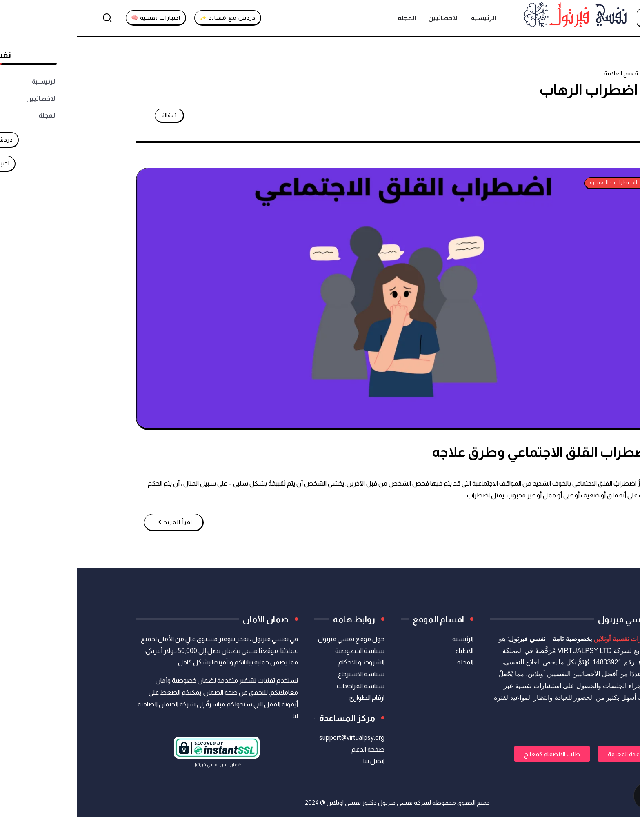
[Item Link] (319, 298)
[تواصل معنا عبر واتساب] (594, 796)
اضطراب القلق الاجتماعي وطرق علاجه (464, 452)
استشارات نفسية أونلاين (548, 638)
